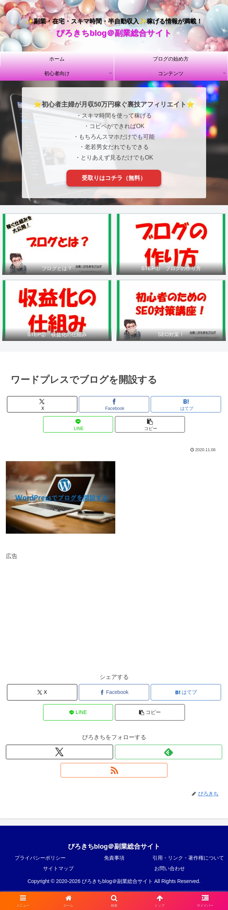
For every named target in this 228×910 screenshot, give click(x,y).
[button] (150, 424)
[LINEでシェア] (78, 424)
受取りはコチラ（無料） (114, 178)
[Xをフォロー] (59, 752)
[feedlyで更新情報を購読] (168, 752)
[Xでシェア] (42, 404)
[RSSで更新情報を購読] (114, 770)
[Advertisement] (114, 612)
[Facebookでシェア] (114, 404)
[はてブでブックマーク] (186, 404)
